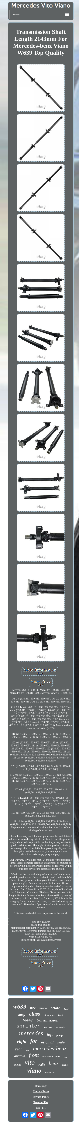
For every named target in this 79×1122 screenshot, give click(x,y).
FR (44, 1107)
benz (53, 1063)
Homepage (41, 1086)
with (27, 1050)
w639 (19, 1006)
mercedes (31, 1033)
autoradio (60, 1027)
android (19, 1056)
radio (41, 1064)
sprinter (28, 1026)
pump (60, 1035)
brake (61, 1042)
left (50, 1034)
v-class (48, 1027)
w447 (28, 1020)
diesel (66, 1009)
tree (33, 1008)
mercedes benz (51, 1056)
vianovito (49, 1015)
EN (38, 1107)
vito (30, 1062)
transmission (47, 1020)
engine (17, 1064)
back (61, 1015)
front (34, 1055)
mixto (43, 1008)
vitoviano (49, 1072)
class (34, 1014)
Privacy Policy (41, 1097)
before (55, 1008)
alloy (21, 1015)
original (47, 1042)
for (33, 1041)
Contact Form (41, 1091)
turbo (65, 1064)
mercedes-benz (49, 1048)
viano (34, 1070)
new (65, 1057)
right (21, 1041)
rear (18, 1049)
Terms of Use (40, 1102)
